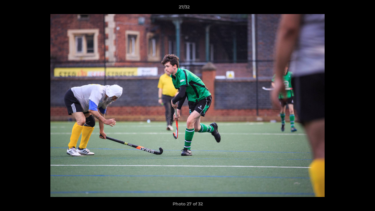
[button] (350, 8)
